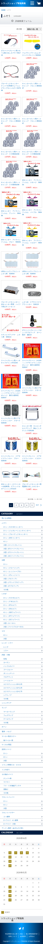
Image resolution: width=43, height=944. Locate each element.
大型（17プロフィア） (11, 586)
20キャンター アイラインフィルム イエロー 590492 (32, 243)
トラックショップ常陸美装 (13, 3)
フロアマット (8, 677)
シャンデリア (6, 703)
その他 (5, 589)
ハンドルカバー (9, 666)
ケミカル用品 (6, 744)
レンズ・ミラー (7, 643)
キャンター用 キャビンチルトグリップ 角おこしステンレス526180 (31, 428)
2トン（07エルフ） (10, 605)
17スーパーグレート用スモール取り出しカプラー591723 (11, 53)
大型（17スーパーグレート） (14, 552)
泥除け (5, 789)
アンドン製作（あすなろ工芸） (13, 828)
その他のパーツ (7, 774)
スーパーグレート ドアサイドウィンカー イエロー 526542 (32, 458)
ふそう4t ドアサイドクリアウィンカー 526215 (31, 303)
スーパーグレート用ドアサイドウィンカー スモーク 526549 (32, 390)
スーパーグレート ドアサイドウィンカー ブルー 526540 (10, 458)
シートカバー (8, 680)
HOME (3, 10)
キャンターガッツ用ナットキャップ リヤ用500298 (10, 153)
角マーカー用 (8, 740)
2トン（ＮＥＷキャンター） (13, 527)
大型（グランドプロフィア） (13, 582)
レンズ (5, 647)
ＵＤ (3, 631)
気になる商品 (6, 518)
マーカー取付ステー (9, 736)
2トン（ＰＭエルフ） (11, 601)
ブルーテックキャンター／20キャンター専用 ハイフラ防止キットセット (11, 304)
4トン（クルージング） (11, 568)
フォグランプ (8, 715)
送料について (12, 936)
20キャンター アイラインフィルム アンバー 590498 (11, 213)
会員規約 (23, 936)
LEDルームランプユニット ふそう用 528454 (10, 272)
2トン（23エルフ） (10, 609)
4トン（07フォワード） (12, 616)
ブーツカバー (8, 670)
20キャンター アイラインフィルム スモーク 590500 (32, 182)
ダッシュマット (9, 673)
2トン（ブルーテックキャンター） (15, 534)
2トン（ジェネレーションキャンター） (17, 530)
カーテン (6, 662)
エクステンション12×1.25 (12, 688)
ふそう (4, 523)
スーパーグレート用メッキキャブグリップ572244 (10, 362)
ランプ (4, 708)
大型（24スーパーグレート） (14, 556)
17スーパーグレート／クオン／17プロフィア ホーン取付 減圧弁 (32, 332)
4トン (5, 541)
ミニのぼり (6, 769)
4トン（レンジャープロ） (12, 571)
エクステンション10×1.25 (12, 684)
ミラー (5, 650)
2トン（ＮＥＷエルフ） (11, 598)
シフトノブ (7, 695)
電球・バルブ (6, 731)
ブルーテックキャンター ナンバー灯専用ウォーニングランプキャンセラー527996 (11, 87)
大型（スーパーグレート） (13, 545)
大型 (5, 639)
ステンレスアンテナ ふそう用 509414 (10, 336)
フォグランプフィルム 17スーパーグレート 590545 (31, 54)
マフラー (6, 782)
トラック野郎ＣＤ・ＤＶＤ (11, 765)
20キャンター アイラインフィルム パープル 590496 (32, 212)
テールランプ (8, 719)
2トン (5, 564)
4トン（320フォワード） (12, 612)
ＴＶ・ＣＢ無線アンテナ (12, 786)
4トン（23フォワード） (12, 619)
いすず (4, 594)
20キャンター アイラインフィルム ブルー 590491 (11, 241)
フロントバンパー (8, 797)
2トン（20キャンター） (12, 538)
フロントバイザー (8, 812)
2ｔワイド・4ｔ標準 (10, 820)
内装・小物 (6, 655)
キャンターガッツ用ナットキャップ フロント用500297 (32, 86)
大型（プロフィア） (10, 579)
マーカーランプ (9, 712)
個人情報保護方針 (32, 934)
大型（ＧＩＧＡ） (9, 623)
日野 (3, 560)
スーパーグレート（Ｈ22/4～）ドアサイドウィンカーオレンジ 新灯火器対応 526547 (31, 364)
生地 (5, 659)
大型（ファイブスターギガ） (13, 627)
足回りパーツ (6, 749)
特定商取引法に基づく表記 (14, 934)
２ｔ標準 (6, 817)
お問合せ (32, 936)
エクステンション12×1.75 (12, 691)
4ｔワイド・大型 (9, 824)
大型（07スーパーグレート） (14, 549)
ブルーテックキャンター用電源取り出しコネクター (31, 485)
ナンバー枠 (7, 778)
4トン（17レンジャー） (12, 575)
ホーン (4, 727)
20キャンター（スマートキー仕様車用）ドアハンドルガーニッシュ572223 (11, 486)
